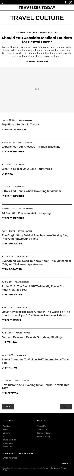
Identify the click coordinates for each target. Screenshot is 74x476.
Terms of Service (45, 433)
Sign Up (65, 463)
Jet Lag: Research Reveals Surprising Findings (32, 337)
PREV (7, 407)
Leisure (6, 433)
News (5, 429)
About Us (41, 426)
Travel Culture (49, 32)
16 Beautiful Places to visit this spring (26, 213)
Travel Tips (20, 164)
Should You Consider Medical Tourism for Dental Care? (37, 40)
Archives (7, 426)
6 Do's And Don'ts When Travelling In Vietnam (31, 191)
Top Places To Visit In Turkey (20, 124)
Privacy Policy (43, 436)
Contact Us (42, 429)
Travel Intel (8, 447)
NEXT (66, 407)
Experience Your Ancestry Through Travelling (31, 146)
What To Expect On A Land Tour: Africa (27, 168)
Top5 (5, 436)
